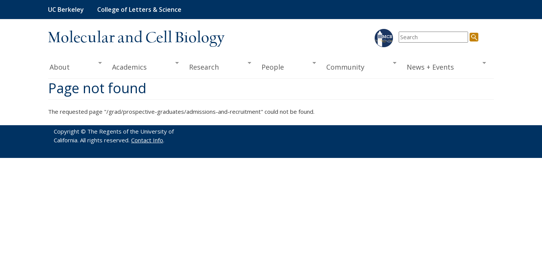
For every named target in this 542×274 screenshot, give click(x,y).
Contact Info (147, 140)
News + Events (444, 66)
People (286, 66)
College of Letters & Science (139, 9)
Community (359, 66)
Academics (143, 66)
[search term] (433, 37)
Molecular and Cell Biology (136, 38)
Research (217, 66)
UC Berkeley (66, 9)
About (75, 66)
